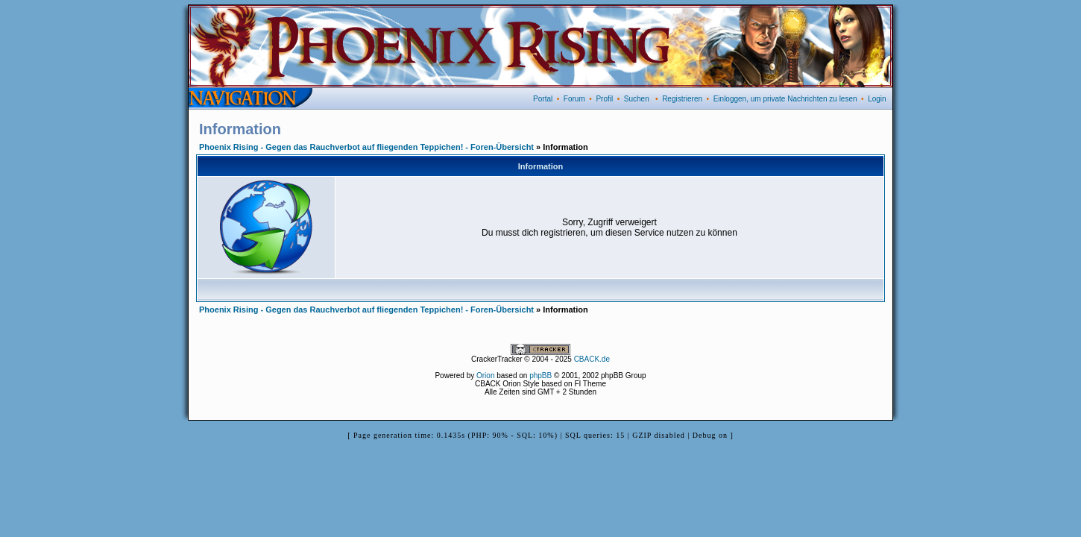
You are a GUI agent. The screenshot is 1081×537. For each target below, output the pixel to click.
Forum (574, 99)
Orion (485, 375)
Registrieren (682, 99)
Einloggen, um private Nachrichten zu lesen (785, 99)
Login (877, 99)
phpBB (540, 375)
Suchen (636, 99)
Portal (542, 99)
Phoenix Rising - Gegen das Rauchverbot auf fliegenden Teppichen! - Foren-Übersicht (366, 146)
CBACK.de (592, 359)
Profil (604, 99)
